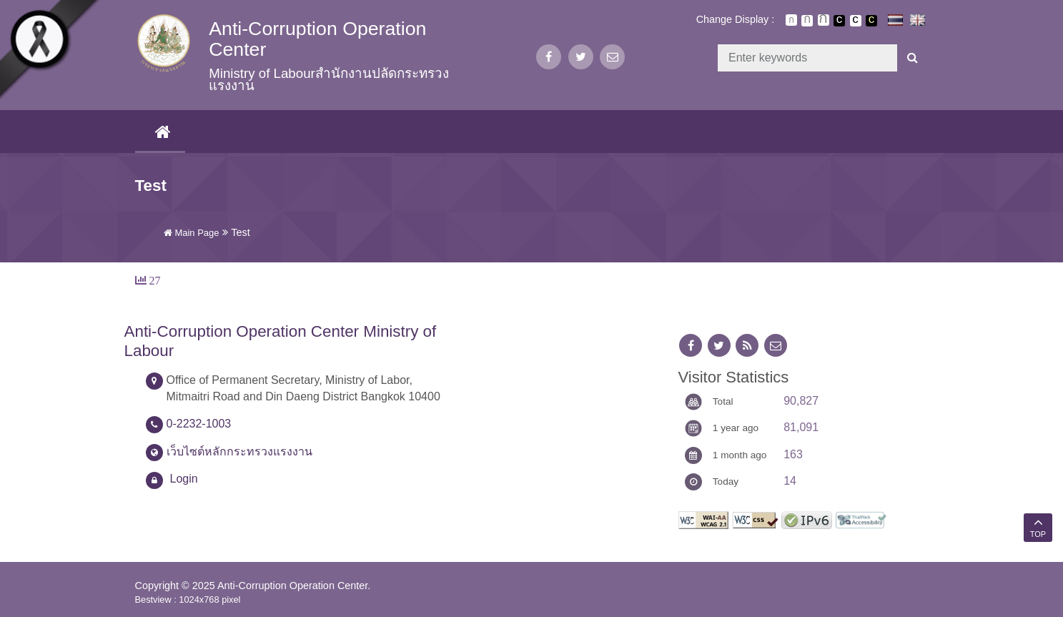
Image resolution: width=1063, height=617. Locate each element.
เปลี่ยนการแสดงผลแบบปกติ (855, 20)
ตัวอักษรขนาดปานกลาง (807, 20)
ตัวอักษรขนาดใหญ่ (823, 20)
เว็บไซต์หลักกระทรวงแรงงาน (239, 451)
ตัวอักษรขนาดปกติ (791, 20)
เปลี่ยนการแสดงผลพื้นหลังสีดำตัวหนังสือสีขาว (839, 20)
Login (184, 479)
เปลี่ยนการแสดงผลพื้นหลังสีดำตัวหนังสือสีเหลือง (871, 20)
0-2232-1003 (199, 424)
